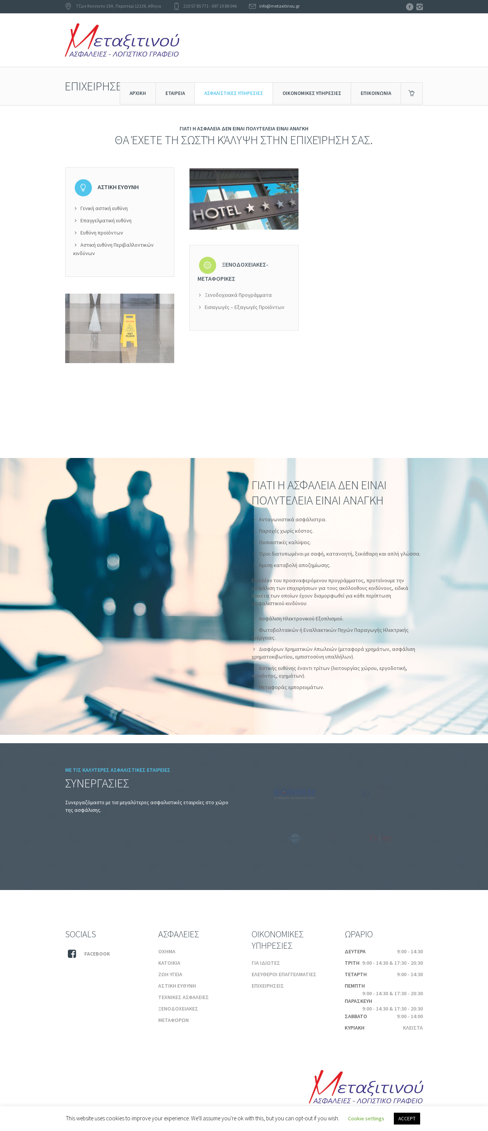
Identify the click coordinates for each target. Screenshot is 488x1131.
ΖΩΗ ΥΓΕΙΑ (170, 974)
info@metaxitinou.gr (279, 6)
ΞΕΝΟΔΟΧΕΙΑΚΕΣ (178, 1008)
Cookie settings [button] (366, 1118)
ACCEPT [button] (407, 1118)
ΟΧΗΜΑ (166, 951)
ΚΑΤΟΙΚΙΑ (169, 962)
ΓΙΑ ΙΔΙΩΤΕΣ (266, 962)
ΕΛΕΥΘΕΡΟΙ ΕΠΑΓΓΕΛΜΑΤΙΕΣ (284, 974)
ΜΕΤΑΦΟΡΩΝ (173, 1020)
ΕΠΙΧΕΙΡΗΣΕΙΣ (268, 985)
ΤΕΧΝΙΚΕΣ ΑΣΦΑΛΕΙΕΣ (183, 997)
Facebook (97, 953)
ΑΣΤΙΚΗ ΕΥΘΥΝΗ (177, 985)
